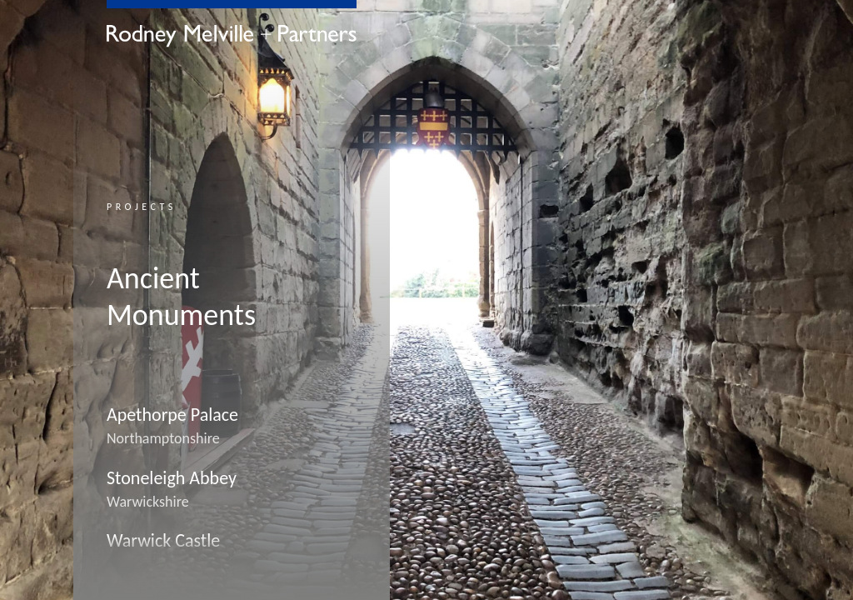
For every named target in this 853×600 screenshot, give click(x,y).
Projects (142, 206)
